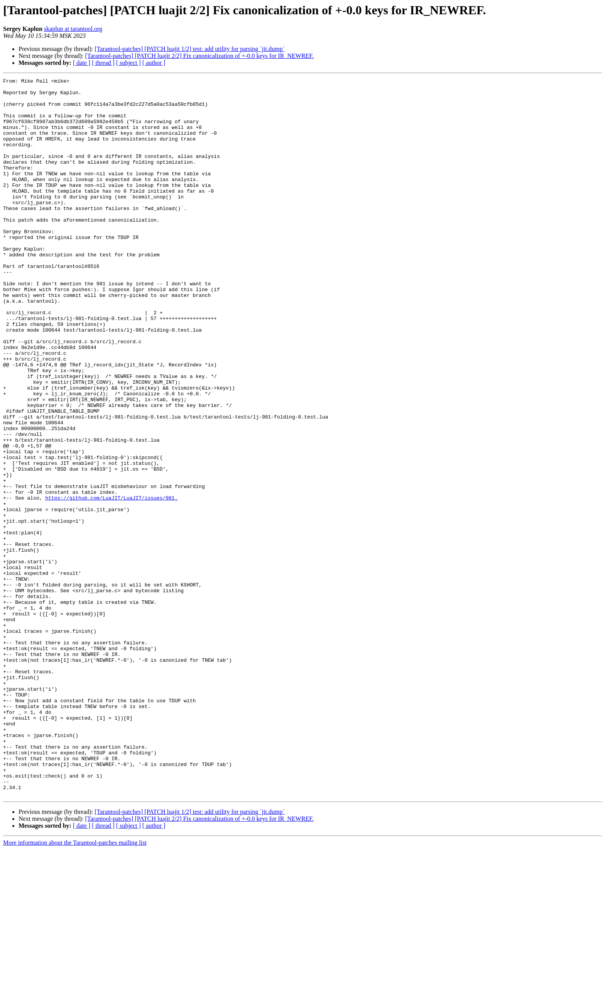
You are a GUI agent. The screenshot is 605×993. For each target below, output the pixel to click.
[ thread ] (103, 62)
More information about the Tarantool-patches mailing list (75, 986)
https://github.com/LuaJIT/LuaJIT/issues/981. (111, 582)
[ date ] (81, 62)
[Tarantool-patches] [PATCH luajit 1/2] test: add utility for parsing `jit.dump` (189, 49)
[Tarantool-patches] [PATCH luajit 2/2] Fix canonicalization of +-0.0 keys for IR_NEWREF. (199, 56)
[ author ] (154, 62)
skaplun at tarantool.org (73, 28)
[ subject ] (128, 62)
